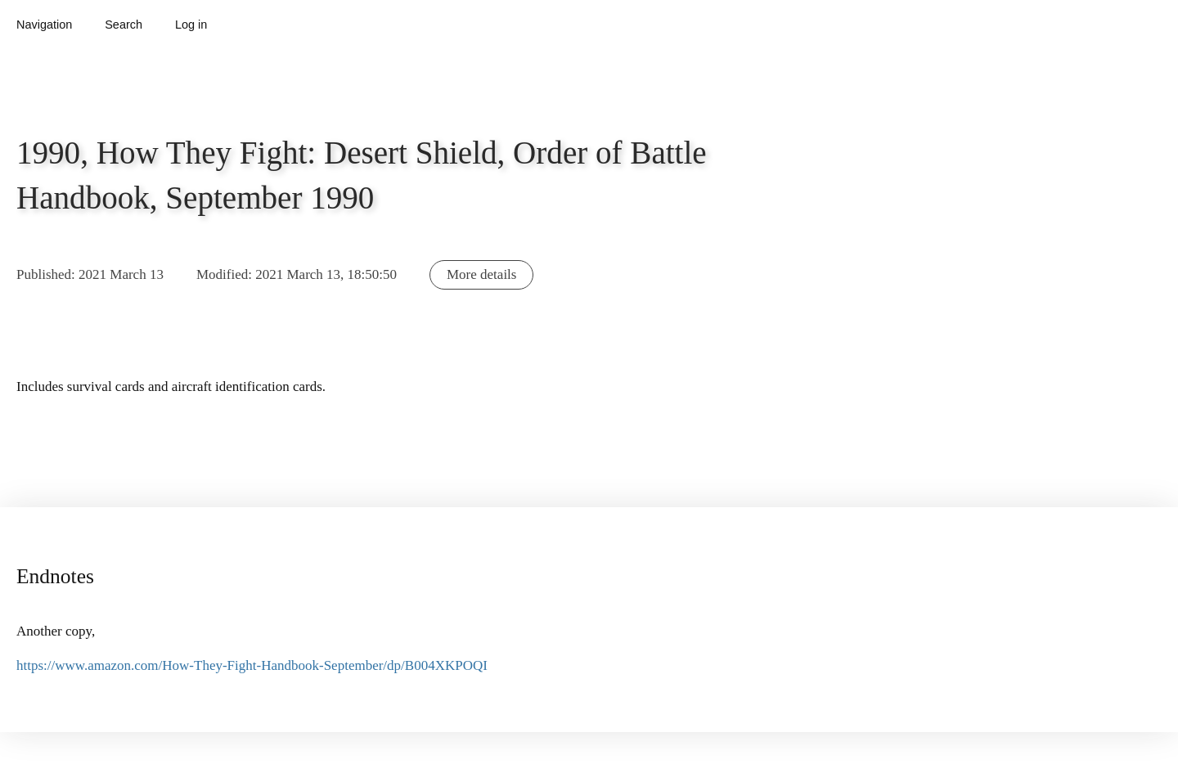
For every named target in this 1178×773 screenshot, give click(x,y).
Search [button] (123, 24)
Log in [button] (191, 24)
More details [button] (481, 274)
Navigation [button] (44, 24)
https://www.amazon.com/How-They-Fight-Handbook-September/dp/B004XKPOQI (252, 665)
